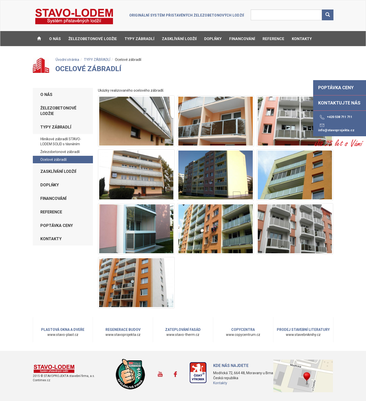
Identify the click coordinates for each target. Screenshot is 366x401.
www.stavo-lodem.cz (54, 368)
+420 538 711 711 (335, 117)
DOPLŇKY (213, 39)
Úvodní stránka (67, 60)
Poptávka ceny (56, 225)
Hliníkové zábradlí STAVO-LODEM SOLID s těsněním (60, 141)
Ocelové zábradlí (53, 160)
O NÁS (55, 39)
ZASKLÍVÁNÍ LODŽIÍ (179, 39)
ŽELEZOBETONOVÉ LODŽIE (92, 39)
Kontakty (220, 383)
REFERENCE (273, 39)
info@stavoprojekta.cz (336, 127)
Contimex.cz (41, 380)
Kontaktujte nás (339, 102)
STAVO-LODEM (74, 16)
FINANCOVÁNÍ (242, 39)
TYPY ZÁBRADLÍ (139, 39)
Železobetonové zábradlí (60, 152)
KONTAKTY (302, 39)
